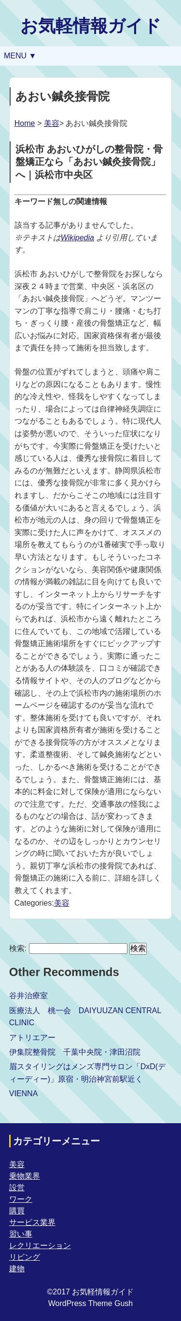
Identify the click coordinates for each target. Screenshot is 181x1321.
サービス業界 (32, 1222)
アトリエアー (32, 1037)
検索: (18, 948)
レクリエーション (40, 1245)
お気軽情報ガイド (90, 26)
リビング (24, 1257)
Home (24, 123)
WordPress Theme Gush (90, 1303)
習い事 (20, 1234)
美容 (51, 123)
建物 (17, 1269)
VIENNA (23, 1093)
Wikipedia (77, 238)
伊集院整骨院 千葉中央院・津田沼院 (74, 1052)
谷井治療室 (28, 995)
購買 (17, 1211)
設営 (17, 1187)
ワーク (20, 1199)
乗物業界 (24, 1176)
